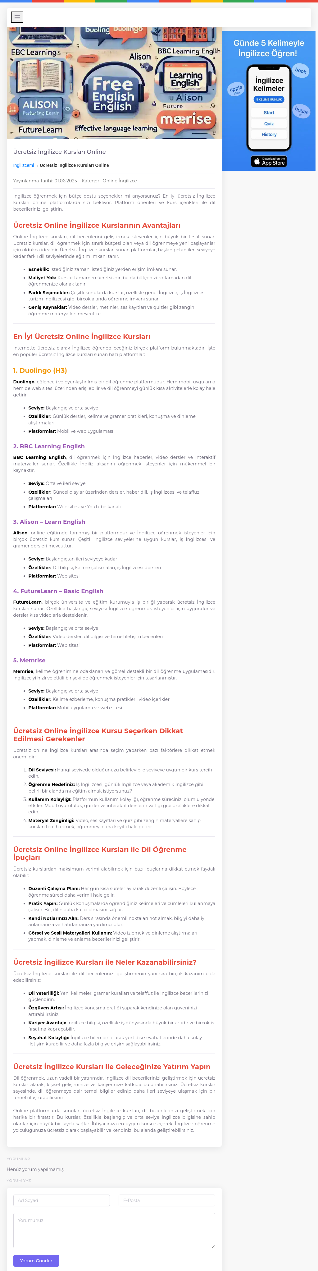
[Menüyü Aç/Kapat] (19, 17)
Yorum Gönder (38, 1245)
